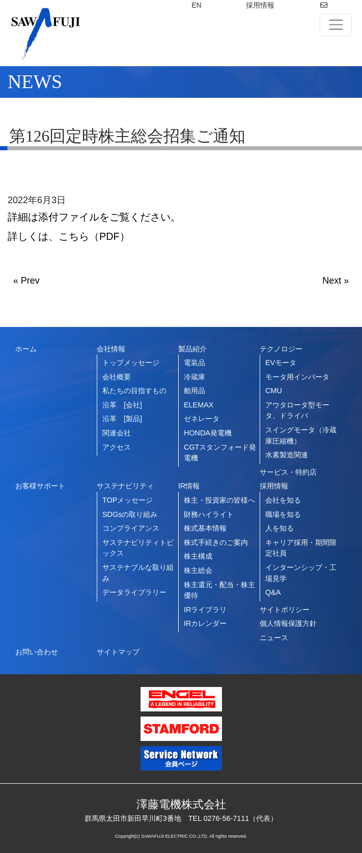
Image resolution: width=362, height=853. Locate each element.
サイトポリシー (285, 610)
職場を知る (283, 514)
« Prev (26, 281)
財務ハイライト (209, 514)
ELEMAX (198, 405)
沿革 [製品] (122, 419)
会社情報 (111, 349)
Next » (335, 281)
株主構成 (198, 556)
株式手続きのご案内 (216, 542)
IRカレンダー (205, 623)
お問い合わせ (36, 652)
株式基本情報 (205, 528)
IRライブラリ (205, 610)
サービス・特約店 (288, 472)
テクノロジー (281, 349)
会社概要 (116, 377)
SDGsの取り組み (129, 514)
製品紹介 (192, 349)
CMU (273, 391)
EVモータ (280, 363)
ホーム (26, 349)
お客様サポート (40, 486)
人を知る (279, 528)
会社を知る (283, 500)
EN (196, 5)
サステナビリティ (125, 486)
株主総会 (198, 570)
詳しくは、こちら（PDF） (69, 236)
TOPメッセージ (127, 500)
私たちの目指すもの (134, 391)
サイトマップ (118, 652)
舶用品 (194, 391)
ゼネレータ (201, 419)
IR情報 (189, 486)
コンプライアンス (130, 528)
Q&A (273, 592)
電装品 (194, 363)
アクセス (116, 447)
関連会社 (116, 433)
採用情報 (260, 5)
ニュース (274, 638)
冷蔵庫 (194, 377)
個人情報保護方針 (288, 623)
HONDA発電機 (208, 433)
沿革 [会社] (122, 405)
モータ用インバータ (297, 377)
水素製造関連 (286, 455)
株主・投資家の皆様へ (219, 500)
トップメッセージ (130, 363)
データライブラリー (134, 592)
